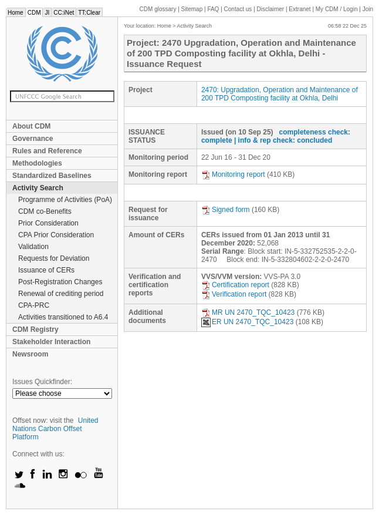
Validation (33, 247)
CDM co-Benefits (45, 211)
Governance (32, 138)
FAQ (213, 9)
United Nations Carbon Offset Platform (55, 428)
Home (15, 12)
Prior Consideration (48, 223)
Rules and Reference (47, 151)
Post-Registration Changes (60, 282)
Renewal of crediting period (60, 294)
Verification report (233, 294)
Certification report (235, 285)
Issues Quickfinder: (42, 382)
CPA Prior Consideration (56, 235)
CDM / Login (337, 9)
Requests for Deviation (53, 258)
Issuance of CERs (46, 270)
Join (368, 9)
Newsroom (30, 354)
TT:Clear (89, 12)
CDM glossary (158, 9)
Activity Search (37, 188)
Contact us (238, 9)
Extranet (299, 9)
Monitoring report (233, 174)
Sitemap (192, 9)
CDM (34, 12)
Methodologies (37, 163)
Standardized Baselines (52, 175)
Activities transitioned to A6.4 (63, 317)
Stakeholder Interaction (51, 342)
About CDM (31, 126)
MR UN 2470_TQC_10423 (248, 312)
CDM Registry (35, 329)
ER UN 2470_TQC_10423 (247, 322)
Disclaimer (271, 9)
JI (47, 12)
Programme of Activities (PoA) (65, 200)
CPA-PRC (33, 305)
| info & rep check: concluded (283, 140)
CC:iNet (63, 12)
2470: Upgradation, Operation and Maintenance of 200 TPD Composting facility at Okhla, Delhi (279, 94)
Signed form (225, 210)
